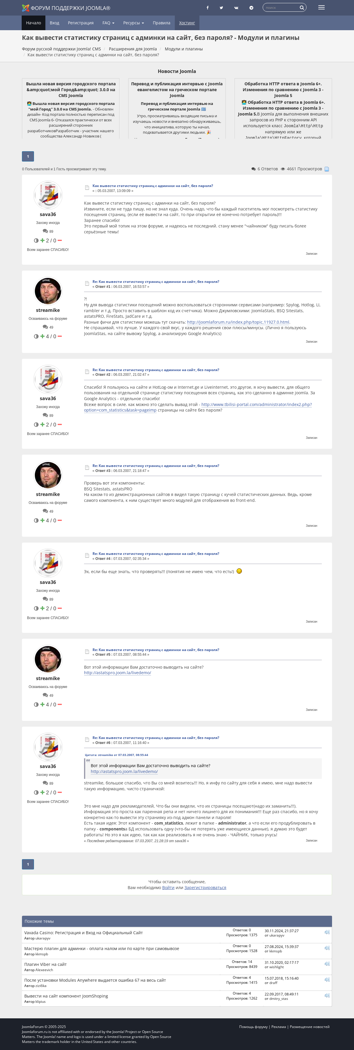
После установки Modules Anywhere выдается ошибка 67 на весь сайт (95, 980)
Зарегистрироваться (205, 887)
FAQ (108, 23)
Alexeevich (44, 969)
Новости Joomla (177, 71)
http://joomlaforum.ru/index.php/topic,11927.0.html (238, 322)
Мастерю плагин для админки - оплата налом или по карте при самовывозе (101, 948)
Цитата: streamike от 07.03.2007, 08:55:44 (116, 755)
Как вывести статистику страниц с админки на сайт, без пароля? (153, 186)
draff (273, 982)
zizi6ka (41, 985)
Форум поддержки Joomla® (66, 8)
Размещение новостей (310, 1026)
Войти (168, 887)
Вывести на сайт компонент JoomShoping (66, 996)
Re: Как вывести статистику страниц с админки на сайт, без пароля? (156, 281)
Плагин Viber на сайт (45, 964)
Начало (33, 23)
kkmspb (41, 954)
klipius (40, 1001)
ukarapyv (42, 938)
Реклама (278, 1026)
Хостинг (187, 23)
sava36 (48, 214)
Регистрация (81, 23)
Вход (54, 23)
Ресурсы (133, 23)
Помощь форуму (253, 1026)
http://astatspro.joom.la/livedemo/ (117, 672)
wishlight (276, 966)
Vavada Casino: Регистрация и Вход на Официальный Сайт (83, 932)
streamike (48, 310)
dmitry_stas (278, 998)
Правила (161, 23)
